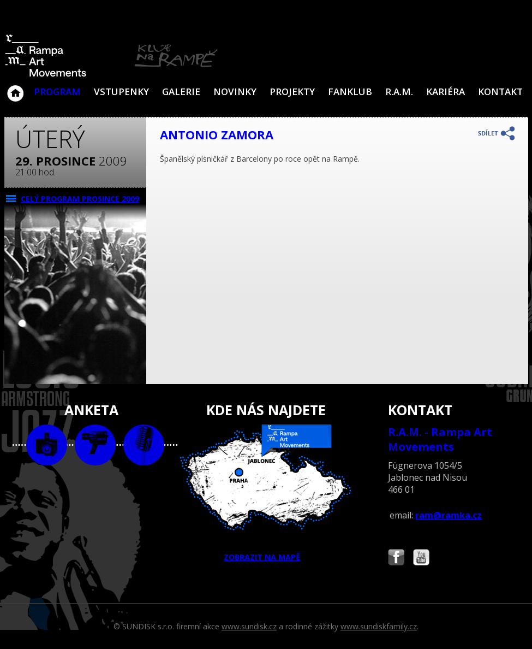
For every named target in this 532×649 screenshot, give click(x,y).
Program (57, 91)
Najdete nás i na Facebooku (396, 558)
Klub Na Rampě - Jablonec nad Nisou (15, 88)
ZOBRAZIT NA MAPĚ (265, 493)
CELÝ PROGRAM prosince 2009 (80, 198)
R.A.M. (399, 91)
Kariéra (445, 91)
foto (46, 444)
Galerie (181, 91)
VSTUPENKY (121, 91)
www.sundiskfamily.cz (378, 626)
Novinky (234, 91)
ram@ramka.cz (448, 515)
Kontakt (500, 91)
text (143, 444)
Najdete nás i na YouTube (421, 558)
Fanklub (350, 91)
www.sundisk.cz (249, 626)
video (95, 444)
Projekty (292, 91)
